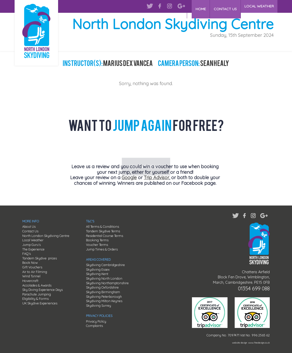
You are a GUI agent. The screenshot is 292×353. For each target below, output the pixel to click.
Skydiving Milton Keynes (104, 301)
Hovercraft (30, 281)
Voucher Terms (97, 245)
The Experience (33, 249)
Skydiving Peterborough (104, 296)
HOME (201, 6)
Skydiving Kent (97, 274)
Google (129, 177)
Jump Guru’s (31, 245)
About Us (29, 226)
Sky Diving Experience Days (42, 290)
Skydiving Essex (98, 269)
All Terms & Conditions (102, 226)
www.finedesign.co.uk (259, 342)
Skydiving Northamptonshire (107, 283)
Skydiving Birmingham (103, 292)
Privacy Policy (96, 321)
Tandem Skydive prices (39, 258)
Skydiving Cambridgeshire (105, 265)
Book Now (30, 262)
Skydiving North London (104, 278)
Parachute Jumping (36, 294)
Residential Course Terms (104, 236)
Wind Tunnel (31, 276)
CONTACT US (225, 6)
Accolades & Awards (36, 285)
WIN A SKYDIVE (146, 147)
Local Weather (33, 240)
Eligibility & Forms (35, 299)
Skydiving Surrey (98, 305)
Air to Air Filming (34, 272)
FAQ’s (26, 254)
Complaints (94, 326)
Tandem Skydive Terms (103, 231)
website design (239, 342)
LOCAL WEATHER (259, 6)
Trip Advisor (156, 177)
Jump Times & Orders (102, 249)
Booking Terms (97, 240)
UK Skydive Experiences (39, 303)
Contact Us (30, 231)
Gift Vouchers (32, 267)
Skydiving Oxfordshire (102, 287)
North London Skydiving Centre (45, 236)
